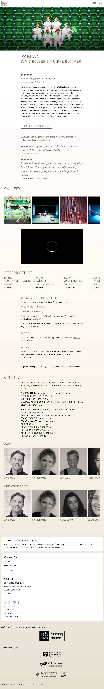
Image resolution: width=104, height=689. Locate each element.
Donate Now (85, 545)
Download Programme (37, 126)
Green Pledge (10, 610)
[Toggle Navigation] (94, 3)
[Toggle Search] (101, 3)
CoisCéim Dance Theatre (4, 3)
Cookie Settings (11, 617)
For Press (8, 570)
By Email (8, 561)
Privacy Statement (12, 613)
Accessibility (10, 606)
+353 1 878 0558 (10, 566)
